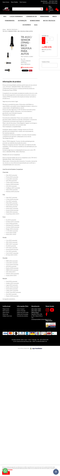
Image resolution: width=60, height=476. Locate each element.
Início (35, 25)
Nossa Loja (5, 314)
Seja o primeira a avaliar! (27, 56)
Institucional (6, 306)
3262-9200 (53, 1)
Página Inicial (6, 309)
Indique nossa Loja (7, 316)
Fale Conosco (23, 2)
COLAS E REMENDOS (16, 16)
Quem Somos (6, 2)
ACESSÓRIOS (27, 25)
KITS (4, 16)
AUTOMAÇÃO (22, 20)
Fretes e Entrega (21, 310)
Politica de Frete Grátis (22, 312)
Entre (50, 9)
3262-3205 (50, 3)
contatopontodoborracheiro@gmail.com (41, 319)
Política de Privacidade (22, 314)
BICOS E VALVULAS (49, 20)
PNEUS (54, 16)
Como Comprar (21, 309)
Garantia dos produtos (22, 316)
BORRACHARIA (35, 20)
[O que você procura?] (41, 9)
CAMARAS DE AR (31, 16)
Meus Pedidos (14, 2)
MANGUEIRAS (44, 16)
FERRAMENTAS (9, 20)
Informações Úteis (22, 306)
